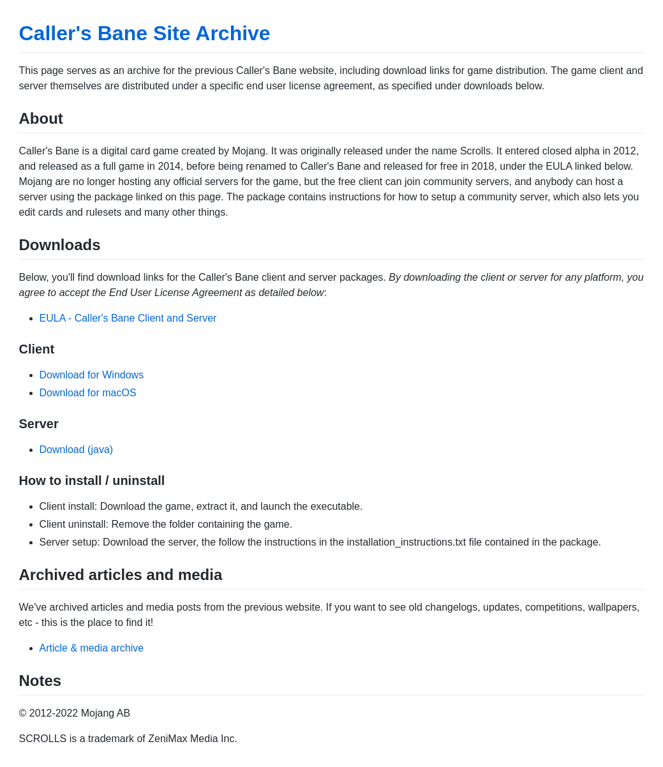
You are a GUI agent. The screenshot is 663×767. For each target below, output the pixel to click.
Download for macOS (88, 392)
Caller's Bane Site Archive (145, 33)
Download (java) (77, 449)
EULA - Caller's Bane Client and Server (128, 318)
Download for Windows (92, 374)
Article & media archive (92, 648)
